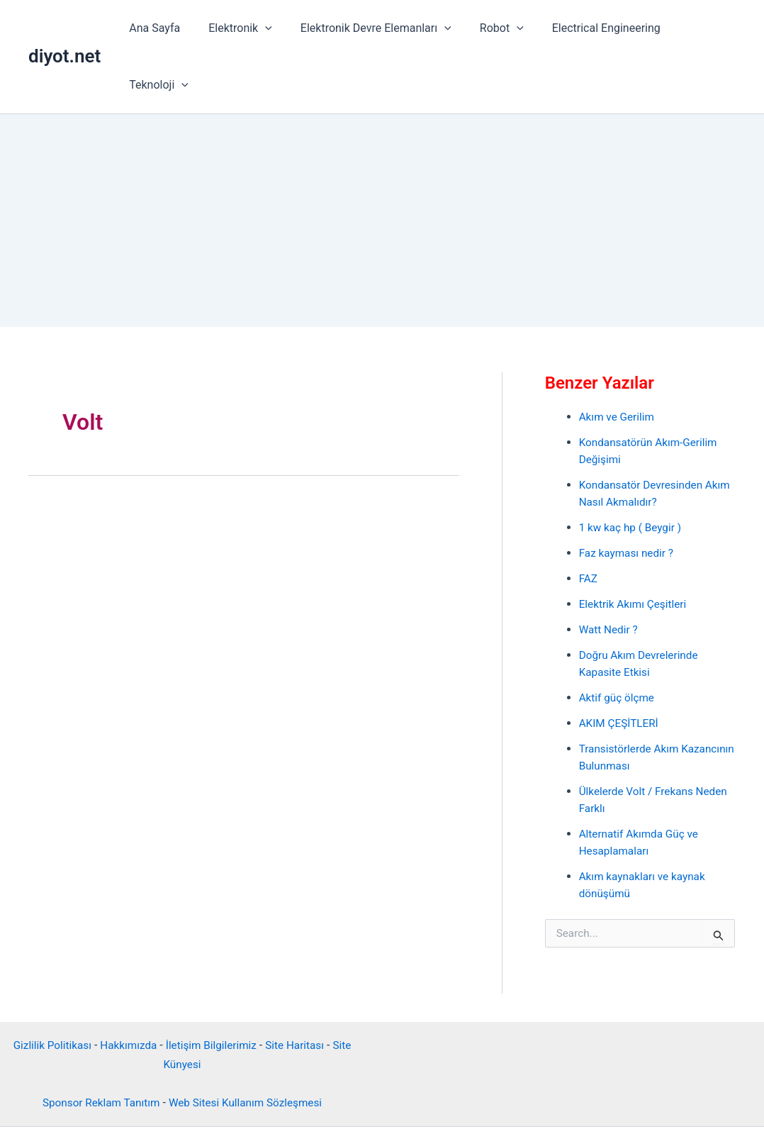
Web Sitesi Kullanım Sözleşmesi (248, 1043)
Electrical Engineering (588, 28)
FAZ (589, 521)
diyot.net (64, 27)
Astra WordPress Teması (484, 1103)
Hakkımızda (126, 986)
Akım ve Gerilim (618, 360)
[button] (264, 28)
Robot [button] (489, 28)
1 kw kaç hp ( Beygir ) (632, 470)
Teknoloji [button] (694, 28)
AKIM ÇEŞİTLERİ (620, 666)
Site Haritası (299, 986)
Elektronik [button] (239, 28)
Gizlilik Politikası (47, 986)
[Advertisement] (382, 164)
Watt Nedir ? (610, 572)
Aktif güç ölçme (618, 641)
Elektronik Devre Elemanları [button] (368, 28)
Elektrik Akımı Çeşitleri (635, 547)
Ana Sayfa (159, 28)
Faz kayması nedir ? (628, 496)
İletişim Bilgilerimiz (212, 986)
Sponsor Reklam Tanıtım (97, 1043)
